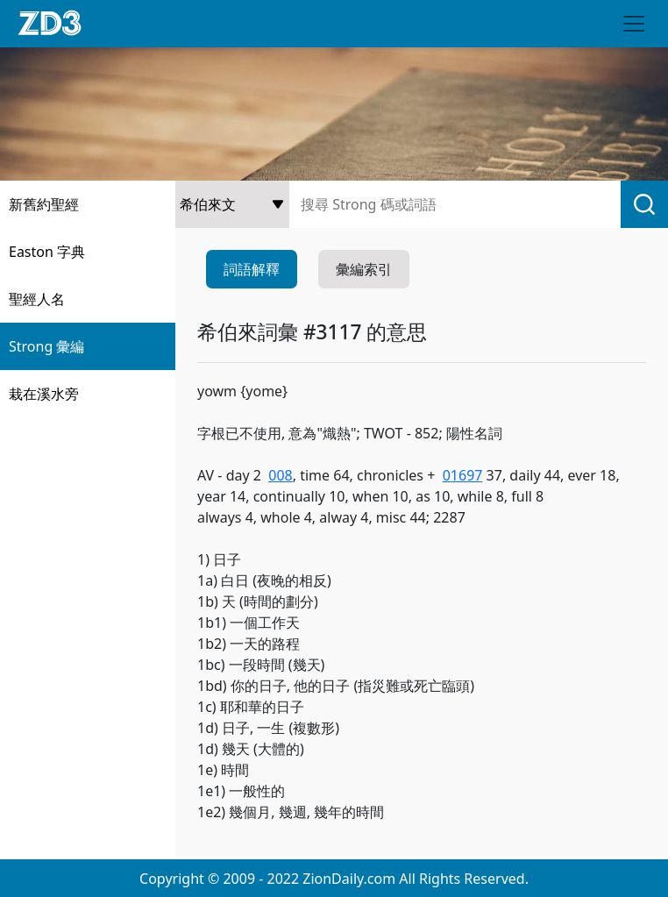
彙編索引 (364, 269)
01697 (463, 475)
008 (280, 475)
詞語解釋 (252, 269)
